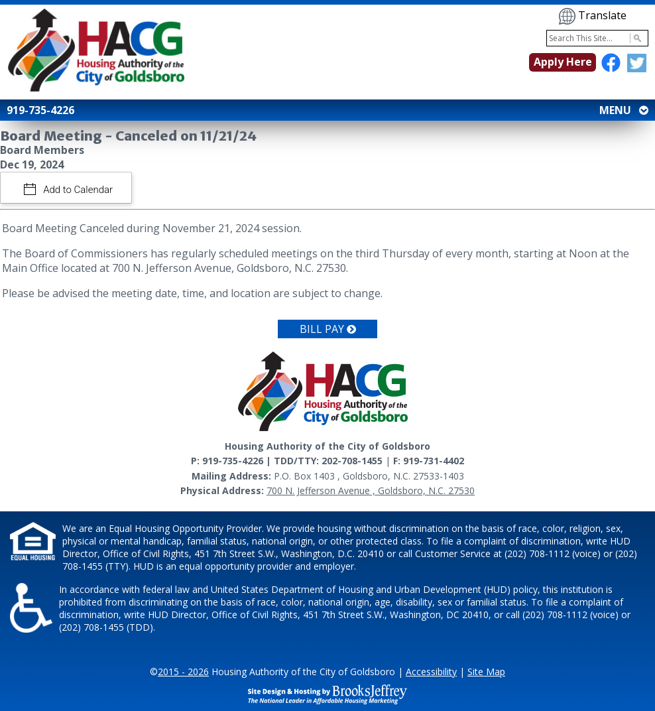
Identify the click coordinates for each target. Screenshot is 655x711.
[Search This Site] (597, 38)
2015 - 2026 (183, 671)
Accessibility (431, 671)
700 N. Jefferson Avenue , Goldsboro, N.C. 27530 (371, 490)
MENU (622, 110)
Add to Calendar (77, 190)
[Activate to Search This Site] (635, 38)
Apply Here (563, 61)
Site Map (486, 671)
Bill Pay (328, 329)
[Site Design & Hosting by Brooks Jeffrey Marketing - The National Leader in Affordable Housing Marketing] (327, 693)
